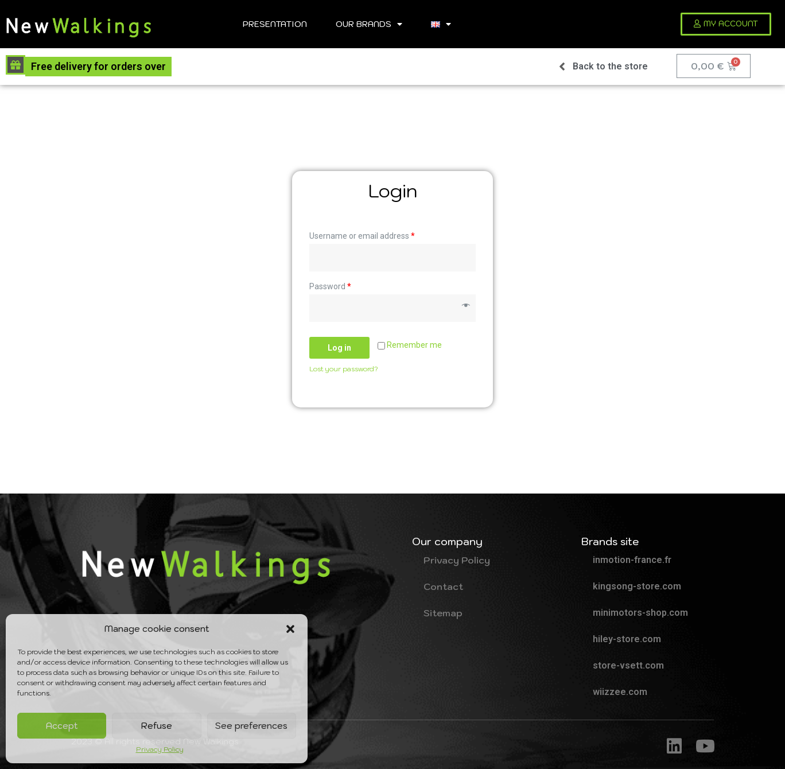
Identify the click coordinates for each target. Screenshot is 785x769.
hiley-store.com (627, 639)
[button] (290, 629)
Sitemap (443, 613)
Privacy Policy (160, 749)
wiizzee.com (620, 691)
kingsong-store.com (637, 586)
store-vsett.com (628, 665)
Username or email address (362, 235)
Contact (443, 586)
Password (330, 286)
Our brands (369, 24)
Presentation (275, 23)
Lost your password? (343, 368)
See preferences (251, 725)
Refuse (156, 725)
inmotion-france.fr (632, 559)
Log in (339, 347)
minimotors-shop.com (640, 612)
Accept (62, 725)
